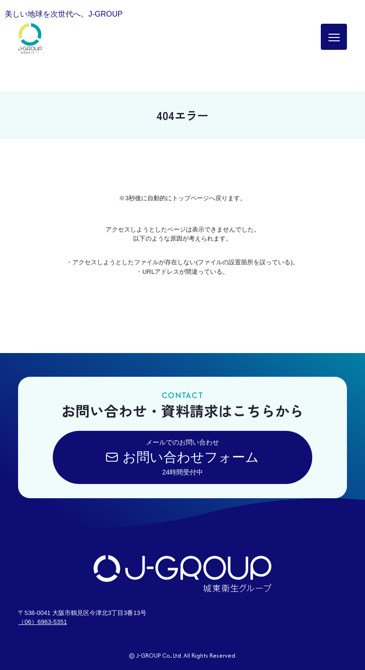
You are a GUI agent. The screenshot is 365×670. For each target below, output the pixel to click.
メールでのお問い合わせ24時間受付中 (182, 457)
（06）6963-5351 (42, 621)
